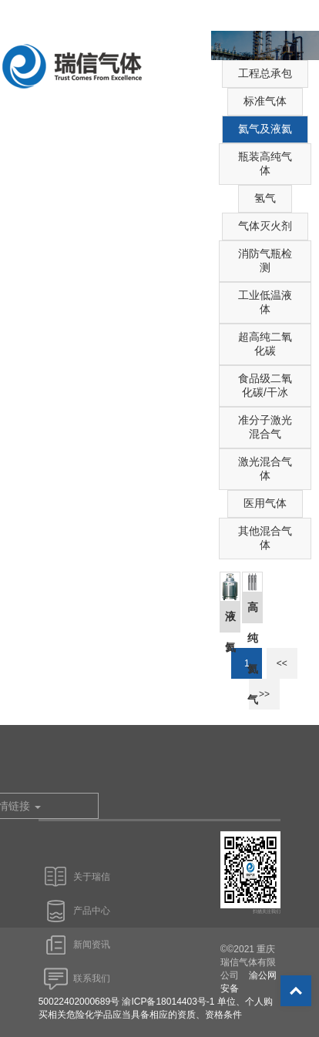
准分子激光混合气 (265, 427)
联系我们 (91, 978)
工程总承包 (265, 73)
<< (282, 663)
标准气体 (265, 101)
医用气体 (265, 503)
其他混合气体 (265, 538)
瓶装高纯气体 (265, 163)
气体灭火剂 (265, 226)
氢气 (265, 198)
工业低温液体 (265, 302)
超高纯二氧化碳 (265, 344)
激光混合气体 (265, 468)
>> (264, 694)
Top (295, 990)
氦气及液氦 (265, 128)
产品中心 (91, 910)
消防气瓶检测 (265, 260)
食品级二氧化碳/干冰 (265, 385)
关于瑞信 (91, 876)
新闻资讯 (91, 944)
